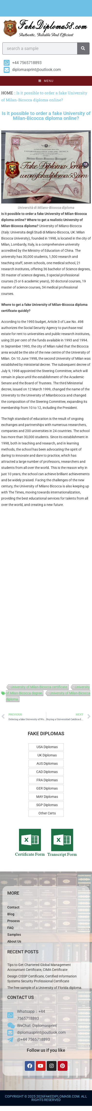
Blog (10, 914)
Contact (13, 907)
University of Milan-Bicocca (66, 214)
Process (13, 921)
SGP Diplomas (47, 805)
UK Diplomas (47, 755)
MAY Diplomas (47, 797)
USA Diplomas (47, 747)
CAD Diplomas (47, 772)
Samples (14, 935)
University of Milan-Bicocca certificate (39, 687)
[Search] (83, 48)
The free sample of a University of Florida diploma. (44, 988)
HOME (7, 92)
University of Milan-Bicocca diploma (60, 305)
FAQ (10, 928)
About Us (14, 941)
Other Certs (47, 813)
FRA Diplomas (47, 780)
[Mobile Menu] (46, 81)
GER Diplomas (47, 788)
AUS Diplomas (47, 763)
